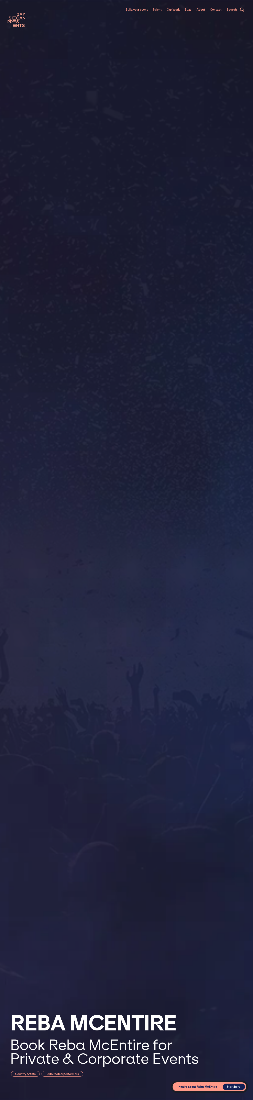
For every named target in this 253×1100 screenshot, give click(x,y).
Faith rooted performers (62, 1074)
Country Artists (25, 1074)
